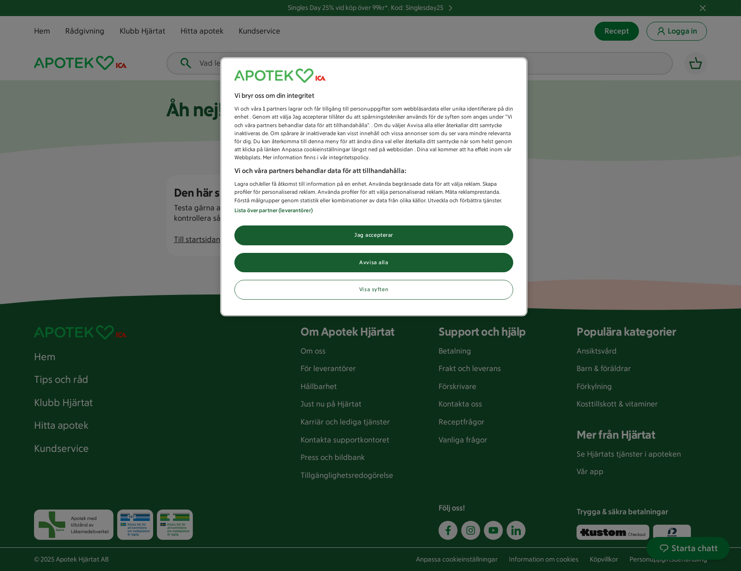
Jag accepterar (373, 235)
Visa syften (373, 289)
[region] (373, 187)
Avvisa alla (373, 262)
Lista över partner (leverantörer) (273, 210)
